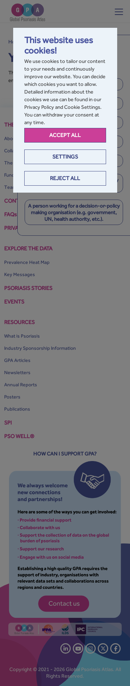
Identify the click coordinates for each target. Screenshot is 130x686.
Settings (65, 156)
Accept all (65, 135)
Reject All (65, 178)
